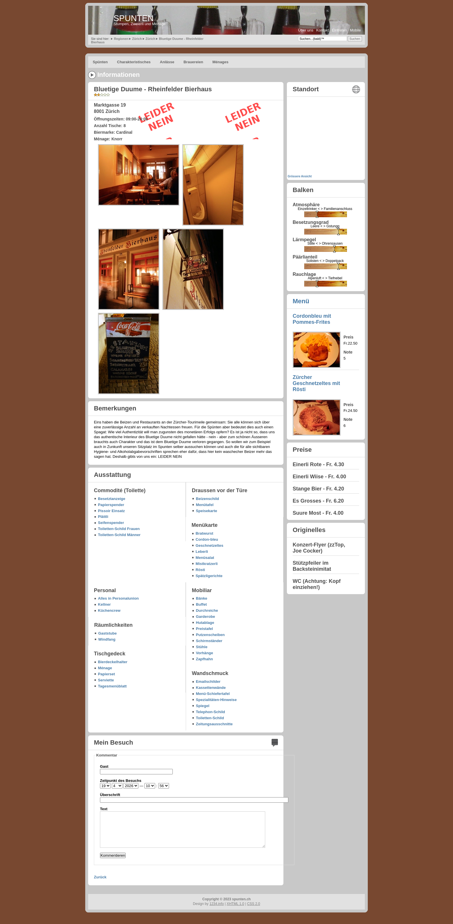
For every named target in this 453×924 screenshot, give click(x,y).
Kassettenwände (211, 687)
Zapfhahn (204, 659)
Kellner (104, 604)
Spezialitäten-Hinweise (216, 700)
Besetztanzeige (111, 499)
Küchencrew (109, 610)
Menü (301, 301)
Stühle (201, 647)
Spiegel (202, 706)
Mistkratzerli (207, 564)
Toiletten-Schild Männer (119, 535)
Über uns (305, 30)
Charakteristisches (134, 62)
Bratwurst (204, 533)
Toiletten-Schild (210, 718)
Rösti (200, 570)
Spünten (100, 62)
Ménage (105, 668)
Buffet (201, 604)
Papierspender (111, 505)
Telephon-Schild (210, 712)
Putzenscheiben (210, 635)
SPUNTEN (134, 18)
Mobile (355, 30)
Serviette (106, 680)
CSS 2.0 (253, 904)
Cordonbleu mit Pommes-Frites (312, 319)
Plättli (103, 516)
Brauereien (193, 62)
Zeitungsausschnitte (214, 724)
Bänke (201, 598)
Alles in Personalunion (118, 598)
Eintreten (339, 30)
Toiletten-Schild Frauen (119, 529)
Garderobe (205, 616)
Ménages (220, 62)
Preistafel (204, 628)
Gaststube (107, 633)
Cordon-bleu (207, 539)
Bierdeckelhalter (112, 662)
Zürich (137, 38)
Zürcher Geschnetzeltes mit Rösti (316, 383)
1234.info (216, 904)
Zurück (100, 877)
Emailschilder (208, 681)
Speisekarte (206, 511)
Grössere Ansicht (300, 176)
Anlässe (167, 62)
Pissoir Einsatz (111, 511)
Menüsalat (205, 557)
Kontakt (322, 30)
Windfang (107, 639)
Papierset (106, 674)
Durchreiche (207, 610)
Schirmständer (209, 641)
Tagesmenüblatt (112, 686)
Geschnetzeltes (209, 545)
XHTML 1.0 (235, 904)
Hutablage (205, 622)
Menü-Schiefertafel (213, 693)
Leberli (202, 551)
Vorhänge (204, 653)
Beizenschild (207, 499)
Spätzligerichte (209, 576)
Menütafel (204, 505)
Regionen (121, 38)
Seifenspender (111, 522)
